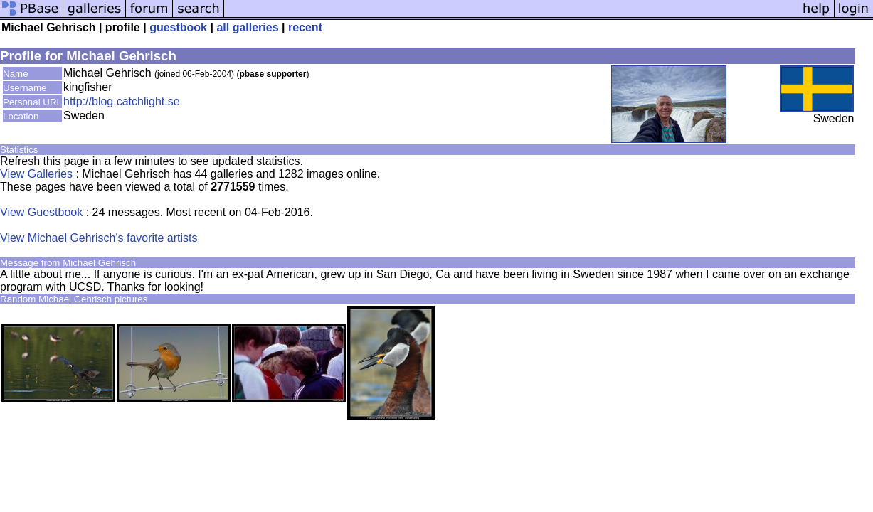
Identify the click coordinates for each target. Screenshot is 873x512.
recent (305, 27)
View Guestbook (41, 212)
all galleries (247, 27)
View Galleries (36, 174)
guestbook (178, 27)
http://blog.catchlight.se (121, 101)
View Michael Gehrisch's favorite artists (99, 238)
